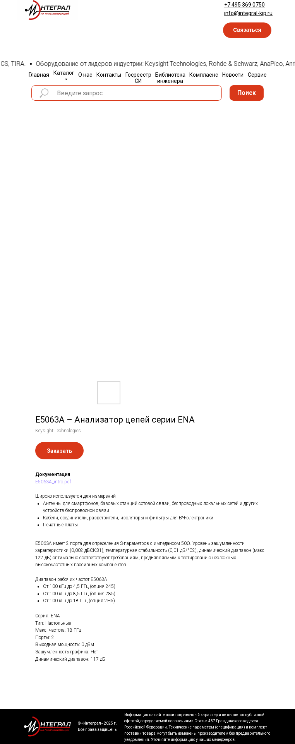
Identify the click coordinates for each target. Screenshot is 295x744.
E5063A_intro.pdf (53, 482)
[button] (247, 30)
